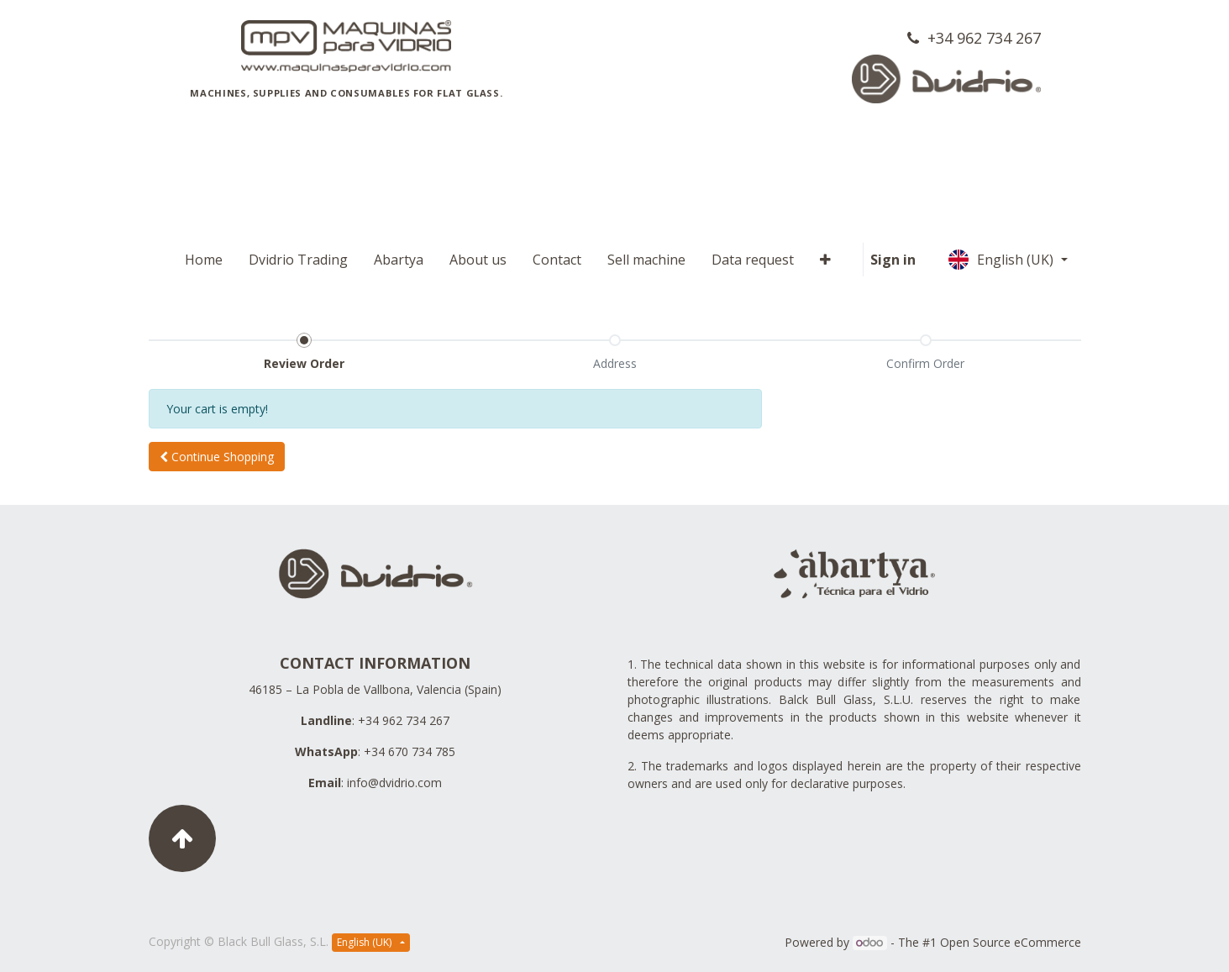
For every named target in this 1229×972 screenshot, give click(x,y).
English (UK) (1002, 260)
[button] (217, 456)
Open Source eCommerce (1010, 942)
